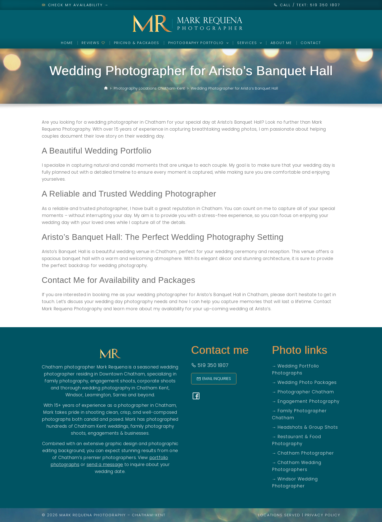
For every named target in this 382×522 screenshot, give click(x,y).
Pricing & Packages (137, 42)
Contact (311, 42)
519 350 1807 (210, 365)
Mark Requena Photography (92, 515)
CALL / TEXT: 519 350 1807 (310, 4)
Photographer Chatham (305, 392)
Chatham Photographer (305, 453)
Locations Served (279, 515)
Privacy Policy (322, 515)
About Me (281, 42)
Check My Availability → (75, 4)
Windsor (74, 395)
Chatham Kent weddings (101, 426)
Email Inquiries (213, 378)
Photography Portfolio (199, 43)
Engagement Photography (308, 401)
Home (67, 42)
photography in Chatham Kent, (135, 388)
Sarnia (120, 395)
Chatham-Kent (148, 515)
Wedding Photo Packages (307, 382)
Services (250, 43)
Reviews (93, 42)
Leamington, (98, 395)
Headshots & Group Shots (307, 427)
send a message (105, 465)
